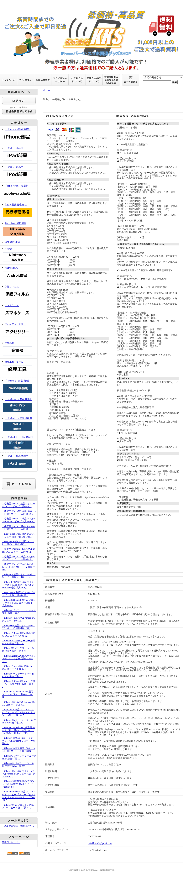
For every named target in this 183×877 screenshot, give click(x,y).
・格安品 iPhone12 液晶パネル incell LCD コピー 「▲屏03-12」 (18, 550)
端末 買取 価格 (12, 242)
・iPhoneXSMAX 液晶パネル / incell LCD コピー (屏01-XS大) (18, 750)
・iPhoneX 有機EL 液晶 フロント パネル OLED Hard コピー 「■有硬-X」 (18, 741)
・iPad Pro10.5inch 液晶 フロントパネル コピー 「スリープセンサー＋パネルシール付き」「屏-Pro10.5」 (18, 795)
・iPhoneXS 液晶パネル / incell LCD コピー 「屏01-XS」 (18, 703)
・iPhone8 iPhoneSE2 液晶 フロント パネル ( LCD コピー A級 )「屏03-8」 (18, 603)
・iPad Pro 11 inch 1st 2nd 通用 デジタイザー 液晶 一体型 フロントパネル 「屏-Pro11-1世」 (18, 730)
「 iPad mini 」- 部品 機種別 (19, 443)
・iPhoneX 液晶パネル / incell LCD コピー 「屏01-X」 (18, 619)
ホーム (46, 90)
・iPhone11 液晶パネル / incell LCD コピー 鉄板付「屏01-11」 (18, 576)
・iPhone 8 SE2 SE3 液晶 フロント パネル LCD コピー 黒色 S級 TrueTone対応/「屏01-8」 (18, 585)
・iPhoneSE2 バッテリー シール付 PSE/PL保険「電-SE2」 (18, 649)
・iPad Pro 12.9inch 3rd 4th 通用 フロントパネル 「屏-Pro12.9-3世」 (17, 694)
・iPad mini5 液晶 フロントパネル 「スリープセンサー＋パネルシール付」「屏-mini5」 (18, 712)
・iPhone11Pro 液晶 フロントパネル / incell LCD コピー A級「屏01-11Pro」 (18, 774)
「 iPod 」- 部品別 (19, 172)
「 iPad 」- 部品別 (19, 154)
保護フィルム (19, 292)
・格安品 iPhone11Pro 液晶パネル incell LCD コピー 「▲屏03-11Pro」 (18, 567)
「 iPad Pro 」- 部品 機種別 (19, 405)
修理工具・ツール (19, 367)
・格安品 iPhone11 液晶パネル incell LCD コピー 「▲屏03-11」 (18, 528)
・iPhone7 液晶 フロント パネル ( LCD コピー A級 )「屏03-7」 (18, 806)
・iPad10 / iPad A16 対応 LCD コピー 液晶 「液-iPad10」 (18, 543)
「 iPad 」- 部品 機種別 (19, 461)
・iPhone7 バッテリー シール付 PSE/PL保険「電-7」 (19, 757)
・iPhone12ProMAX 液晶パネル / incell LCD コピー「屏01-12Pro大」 (18, 658)
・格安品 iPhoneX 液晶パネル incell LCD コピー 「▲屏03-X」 (18, 505)
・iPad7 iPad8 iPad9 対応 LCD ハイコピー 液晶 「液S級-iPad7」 (18, 535)
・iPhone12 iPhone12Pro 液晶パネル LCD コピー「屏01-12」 (18, 634)
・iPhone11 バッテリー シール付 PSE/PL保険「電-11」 (18, 642)
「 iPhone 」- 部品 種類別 (19, 135)
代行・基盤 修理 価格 (19, 210)
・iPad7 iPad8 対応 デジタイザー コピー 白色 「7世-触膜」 (18, 594)
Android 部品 (19, 273)
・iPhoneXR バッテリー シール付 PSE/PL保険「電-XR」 (18, 765)
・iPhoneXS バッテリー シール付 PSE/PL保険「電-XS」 (19, 721)
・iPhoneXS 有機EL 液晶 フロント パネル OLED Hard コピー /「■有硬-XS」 (18, 784)
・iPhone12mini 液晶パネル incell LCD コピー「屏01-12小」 (18, 667)
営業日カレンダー (11, 842)
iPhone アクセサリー (19, 330)
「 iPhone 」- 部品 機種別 (19, 386)
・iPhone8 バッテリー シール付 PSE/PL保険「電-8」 (19, 612)
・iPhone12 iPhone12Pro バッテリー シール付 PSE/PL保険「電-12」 (18, 684)
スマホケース (19, 311)
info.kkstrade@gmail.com (100, 843)
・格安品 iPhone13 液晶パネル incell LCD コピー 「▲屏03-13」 (18, 558)
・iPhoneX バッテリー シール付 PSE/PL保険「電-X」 (18, 675)
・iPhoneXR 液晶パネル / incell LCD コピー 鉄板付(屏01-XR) (18, 627)
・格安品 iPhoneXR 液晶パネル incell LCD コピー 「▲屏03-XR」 (18, 520)
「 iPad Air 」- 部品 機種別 (19, 424)
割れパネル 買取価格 (19, 229)
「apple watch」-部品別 (19, 191)
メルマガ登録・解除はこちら (19, 826)
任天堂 (19, 255)
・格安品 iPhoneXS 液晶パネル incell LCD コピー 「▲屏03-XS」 (19, 512)
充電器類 (19, 349)
